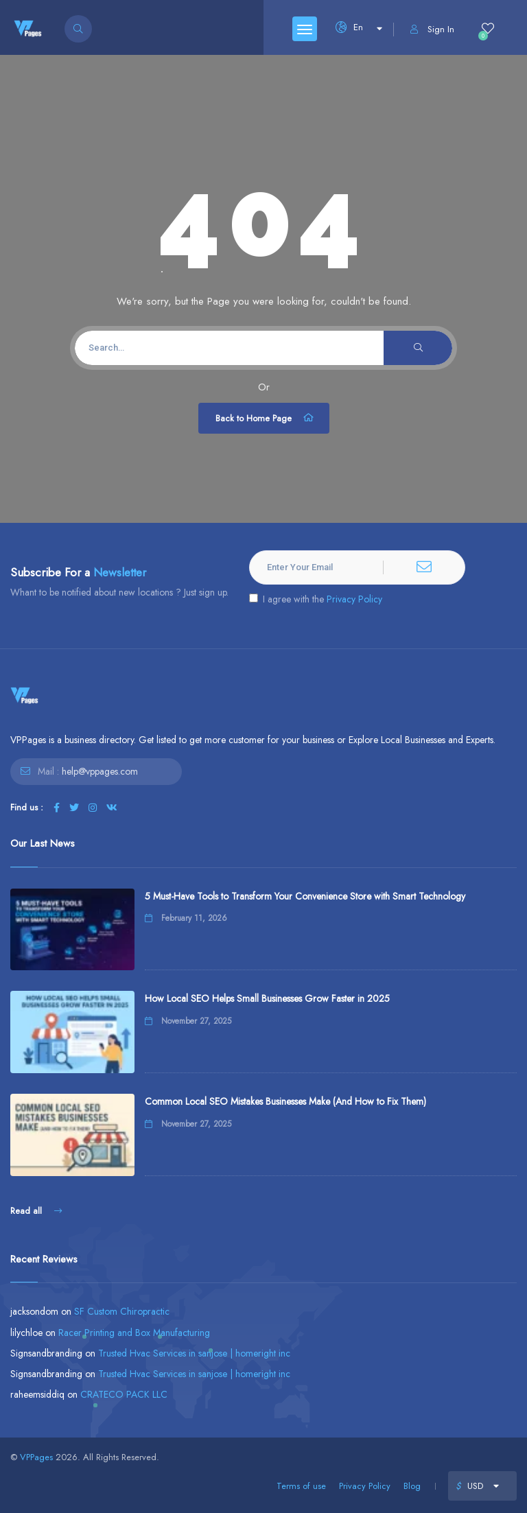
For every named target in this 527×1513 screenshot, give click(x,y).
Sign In (432, 29)
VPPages (36, 1457)
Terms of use (301, 1485)
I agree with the (315, 599)
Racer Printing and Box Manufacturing (134, 1332)
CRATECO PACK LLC (123, 1394)
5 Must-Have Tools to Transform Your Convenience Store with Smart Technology (305, 896)
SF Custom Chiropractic (121, 1311)
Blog (412, 1485)
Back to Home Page (265, 418)
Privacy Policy (354, 599)
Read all (36, 1210)
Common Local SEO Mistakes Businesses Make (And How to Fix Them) (285, 1101)
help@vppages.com (100, 771)
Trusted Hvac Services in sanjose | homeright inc (194, 1353)
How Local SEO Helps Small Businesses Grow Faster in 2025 (267, 998)
